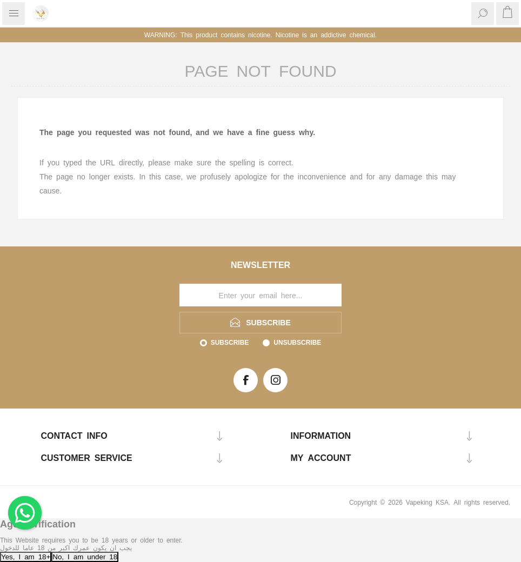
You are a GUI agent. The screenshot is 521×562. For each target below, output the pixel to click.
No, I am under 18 (84, 556)
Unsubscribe (297, 342)
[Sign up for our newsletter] (260, 295)
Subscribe (230, 342)
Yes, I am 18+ (25, 556)
